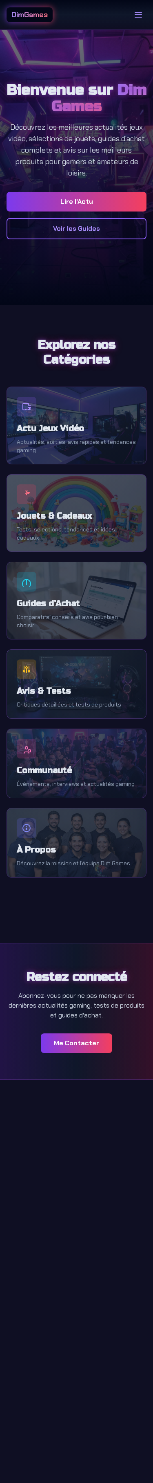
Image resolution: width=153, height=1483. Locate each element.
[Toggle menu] (138, 15)
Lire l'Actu (76, 201)
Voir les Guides (76, 228)
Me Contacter (76, 1043)
